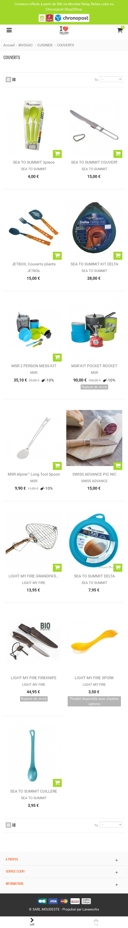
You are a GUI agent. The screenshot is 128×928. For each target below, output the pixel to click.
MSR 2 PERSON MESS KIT (33, 366)
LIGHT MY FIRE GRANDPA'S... (34, 576)
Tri (96, 80)
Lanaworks (90, 909)
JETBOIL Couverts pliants (34, 264)
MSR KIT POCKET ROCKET (94, 366)
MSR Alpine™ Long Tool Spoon (34, 474)
